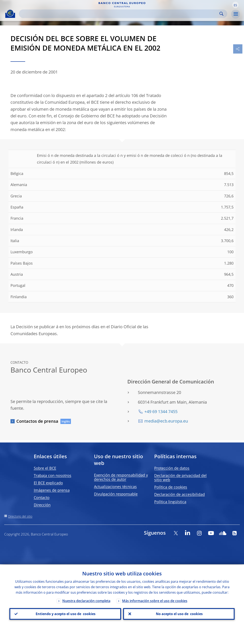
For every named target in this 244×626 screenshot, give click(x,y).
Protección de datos (171, 468)
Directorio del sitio (20, 516)
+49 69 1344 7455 (160, 411)
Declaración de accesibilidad (179, 494)
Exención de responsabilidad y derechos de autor (121, 477)
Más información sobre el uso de (154, 600)
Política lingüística (170, 501)
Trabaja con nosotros (52, 475)
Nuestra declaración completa (86, 600)
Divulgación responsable (116, 493)
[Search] (119, 13)
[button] (235, 5)
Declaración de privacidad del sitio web (180, 477)
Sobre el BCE (45, 468)
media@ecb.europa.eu (166, 421)
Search (221, 13)
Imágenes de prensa (52, 490)
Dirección (42, 504)
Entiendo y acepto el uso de (65, 613)
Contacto (42, 497)
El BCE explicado (48, 482)
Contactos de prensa (37, 421)
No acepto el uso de (178, 613)
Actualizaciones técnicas (115, 486)
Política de (170, 487)
